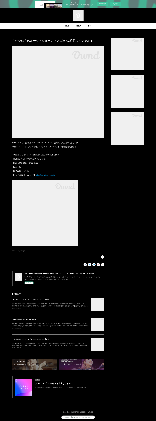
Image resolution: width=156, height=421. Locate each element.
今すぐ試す (102, 4)
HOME (66, 26)
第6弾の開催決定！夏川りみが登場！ (25, 319)
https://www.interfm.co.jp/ (45, 175)
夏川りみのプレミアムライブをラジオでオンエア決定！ (31, 299)
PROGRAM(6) (15, 251)
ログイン (115, 4)
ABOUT (78, 26)
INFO (90, 26)
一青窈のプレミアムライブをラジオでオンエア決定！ (30, 339)
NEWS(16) (22, 251)
